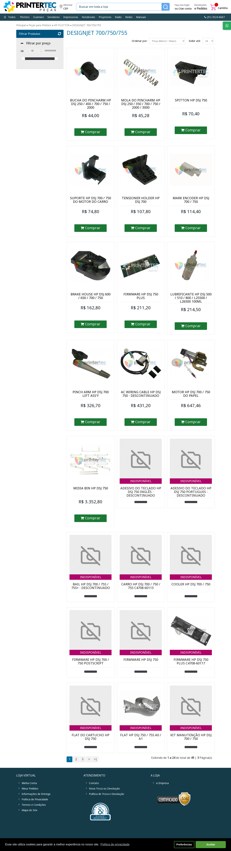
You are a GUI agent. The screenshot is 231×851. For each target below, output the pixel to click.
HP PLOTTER (61, 25)
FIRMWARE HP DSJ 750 (140, 659)
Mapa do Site (29, 810)
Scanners (38, 17)
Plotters (25, 17)
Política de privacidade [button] (115, 844)
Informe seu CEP (66, 7)
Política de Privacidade (35, 799)
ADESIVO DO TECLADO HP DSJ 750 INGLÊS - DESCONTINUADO (140, 492)
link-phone (214, 17)
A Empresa (162, 783)
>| (95, 759)
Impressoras (70, 17)
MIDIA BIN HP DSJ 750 (90, 488)
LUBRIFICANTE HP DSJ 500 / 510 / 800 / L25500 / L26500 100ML (191, 298)
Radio (118, 17)
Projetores (105, 17)
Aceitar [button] (210, 844)
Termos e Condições (34, 805)
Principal (21, 25)
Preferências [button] (184, 844)
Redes (128, 17)
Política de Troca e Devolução (106, 794)
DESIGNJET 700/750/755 (86, 25)
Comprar (90, 132)
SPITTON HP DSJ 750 (191, 100)
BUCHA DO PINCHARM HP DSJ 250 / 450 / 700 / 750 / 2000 (90, 104)
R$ (22, 51)
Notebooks (88, 17)
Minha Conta (29, 783)
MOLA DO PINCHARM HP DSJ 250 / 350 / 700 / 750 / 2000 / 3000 (140, 104)
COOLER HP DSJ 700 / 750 (190, 584)
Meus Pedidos (30, 788)
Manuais (141, 17)
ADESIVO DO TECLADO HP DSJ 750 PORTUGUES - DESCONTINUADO (191, 492)
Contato (94, 783)
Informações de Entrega (36, 794)
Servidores (53, 17)
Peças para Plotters (40, 25)
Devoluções (200, 7)
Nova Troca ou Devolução (104, 788)
